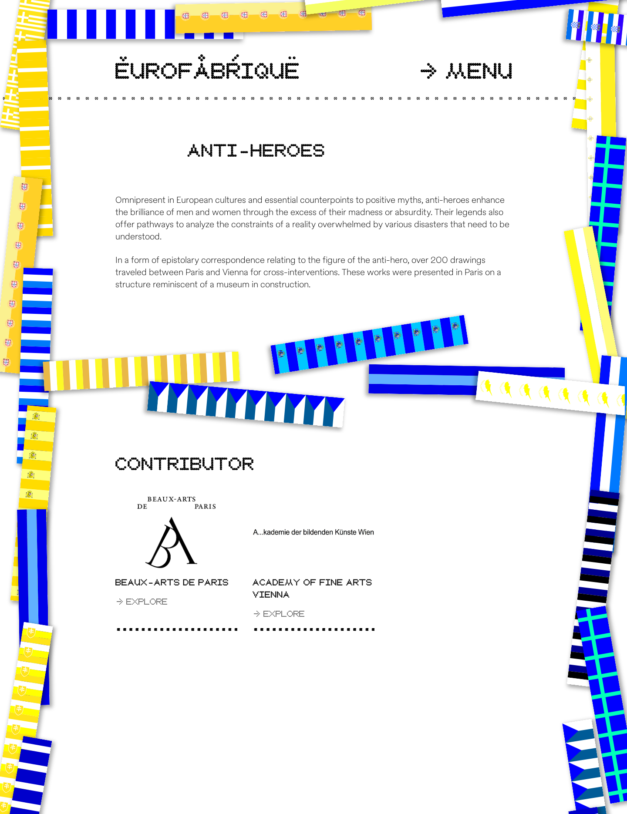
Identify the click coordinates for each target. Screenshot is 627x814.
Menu (467, 72)
